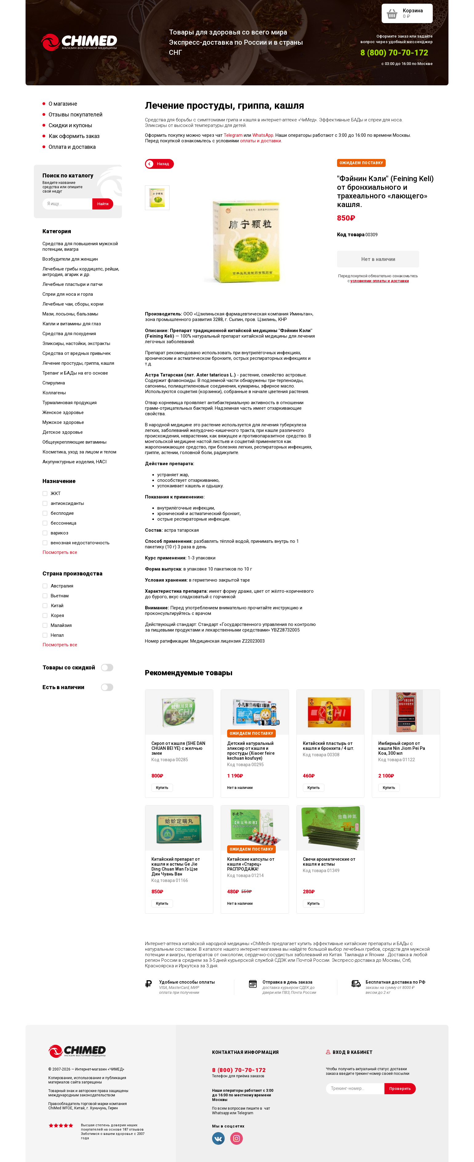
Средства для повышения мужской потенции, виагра (80, 246)
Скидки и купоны (70, 125)
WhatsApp (262, 135)
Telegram (233, 135)
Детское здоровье (62, 432)
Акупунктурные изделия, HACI (74, 462)
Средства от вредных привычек (76, 353)
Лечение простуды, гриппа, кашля (78, 363)
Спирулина (53, 383)
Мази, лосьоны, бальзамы (70, 314)
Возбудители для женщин (70, 259)
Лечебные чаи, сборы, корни (72, 304)
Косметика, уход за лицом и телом (79, 452)
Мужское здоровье (63, 422)
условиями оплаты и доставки (379, 280)
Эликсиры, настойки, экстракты (76, 343)
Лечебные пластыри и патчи (72, 284)
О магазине (63, 103)
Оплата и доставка (72, 147)
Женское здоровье (63, 412)
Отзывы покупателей (75, 114)
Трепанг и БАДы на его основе (75, 373)
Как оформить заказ (74, 136)
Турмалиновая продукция (69, 402)
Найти (102, 203)
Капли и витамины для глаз (71, 324)
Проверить (400, 1088)
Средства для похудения (69, 333)
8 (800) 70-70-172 (394, 52)
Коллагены (54, 393)
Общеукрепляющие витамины (74, 442)
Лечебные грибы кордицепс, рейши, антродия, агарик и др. (80, 271)
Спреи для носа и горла (67, 294)
